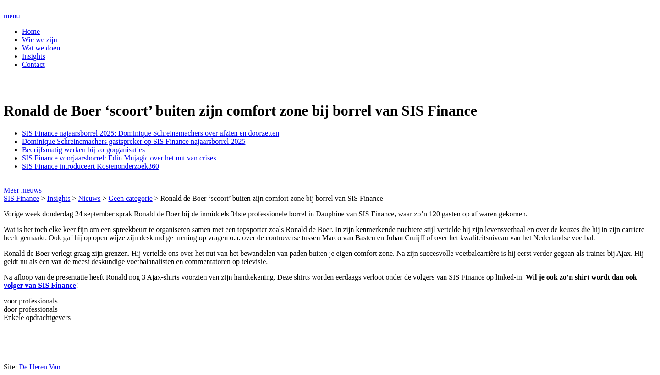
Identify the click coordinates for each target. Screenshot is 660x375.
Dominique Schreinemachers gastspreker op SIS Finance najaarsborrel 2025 (133, 141)
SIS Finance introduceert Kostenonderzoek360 (90, 166)
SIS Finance (21, 198)
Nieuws (89, 198)
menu (12, 16)
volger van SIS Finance (40, 285)
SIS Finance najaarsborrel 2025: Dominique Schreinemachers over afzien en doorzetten (150, 133)
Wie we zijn (39, 40)
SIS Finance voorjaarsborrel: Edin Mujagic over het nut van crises (119, 158)
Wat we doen (41, 48)
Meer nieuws (23, 190)
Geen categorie (130, 198)
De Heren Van (39, 367)
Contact (33, 64)
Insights (33, 56)
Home (31, 31)
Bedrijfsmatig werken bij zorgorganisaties (83, 150)
